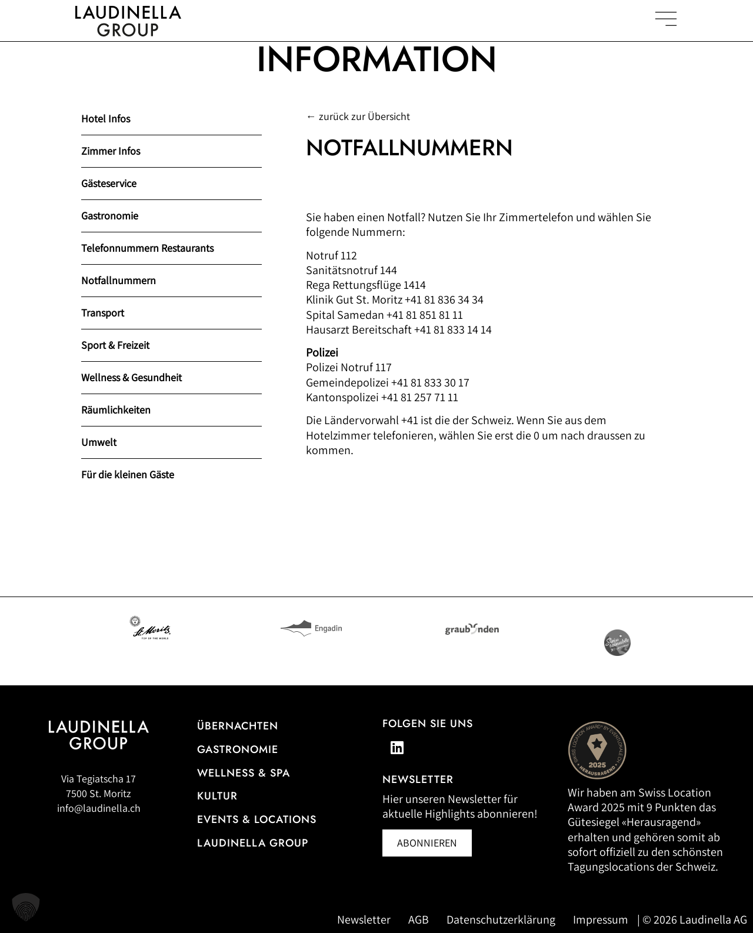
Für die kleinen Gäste (127, 474)
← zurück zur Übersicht (358, 116)
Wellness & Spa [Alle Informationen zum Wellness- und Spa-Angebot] (243, 773)
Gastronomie (109, 215)
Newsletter (364, 919)
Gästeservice (108, 183)
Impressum (600, 919)
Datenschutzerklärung (501, 919)
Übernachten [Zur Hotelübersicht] (237, 726)
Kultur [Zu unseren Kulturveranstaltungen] (217, 796)
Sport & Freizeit (115, 345)
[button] (26, 907)
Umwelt (98, 442)
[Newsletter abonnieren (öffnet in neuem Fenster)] (427, 842)
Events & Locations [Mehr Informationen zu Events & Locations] (256, 819)
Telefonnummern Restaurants (147, 248)
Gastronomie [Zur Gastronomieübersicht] (237, 749)
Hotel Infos (105, 118)
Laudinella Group (252, 843)
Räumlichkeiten (116, 409)
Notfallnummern (118, 280)
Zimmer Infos (110, 151)
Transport (102, 312)
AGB (418, 919)
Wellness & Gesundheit (131, 377)
